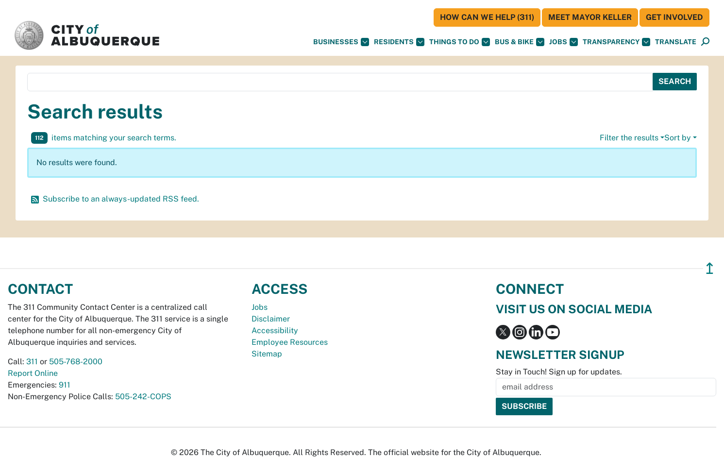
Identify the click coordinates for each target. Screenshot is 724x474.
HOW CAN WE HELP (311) (487, 17)
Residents (399, 42)
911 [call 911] (64, 384)
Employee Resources (290, 342)
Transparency (616, 42)
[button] (675, 42)
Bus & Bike (519, 42)
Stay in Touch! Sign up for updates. (559, 371)
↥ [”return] (709, 268)
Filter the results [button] (629, 137)
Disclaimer (271, 318)
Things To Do (459, 42)
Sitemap (267, 353)
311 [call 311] (32, 361)
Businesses (341, 42)
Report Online (33, 373)
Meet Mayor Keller (590, 17)
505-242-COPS (143, 396)
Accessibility (275, 330)
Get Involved (674, 17)
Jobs (563, 42)
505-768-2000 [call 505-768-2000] (75, 361)
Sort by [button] (677, 137)
